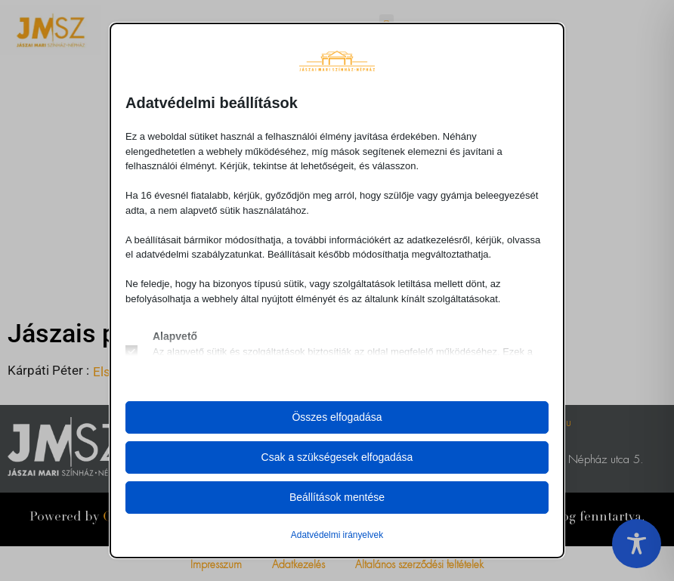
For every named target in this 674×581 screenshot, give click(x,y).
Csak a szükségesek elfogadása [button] (337, 457)
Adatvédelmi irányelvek (337, 535)
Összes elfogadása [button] (337, 417)
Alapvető (175, 336)
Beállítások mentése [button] (337, 497)
